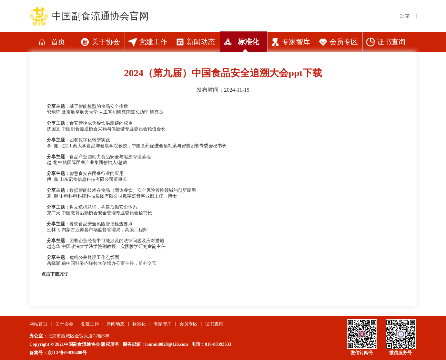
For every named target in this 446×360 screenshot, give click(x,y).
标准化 (248, 42)
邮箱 (405, 16)
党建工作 (153, 42)
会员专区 (343, 42)
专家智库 (296, 42)
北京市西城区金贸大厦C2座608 (80, 336)
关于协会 (106, 42)
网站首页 (38, 324)
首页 (58, 42)
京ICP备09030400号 (67, 352)
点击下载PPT (54, 274)
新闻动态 (201, 42)
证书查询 (391, 42)
